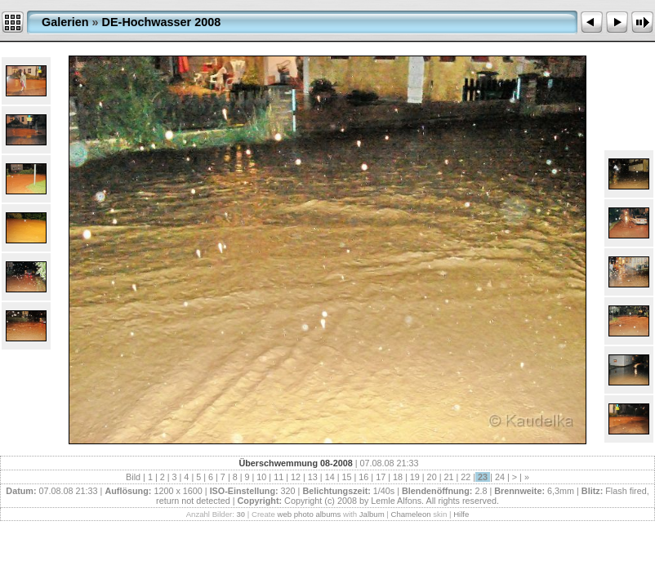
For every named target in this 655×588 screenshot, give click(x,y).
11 (278, 477)
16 (363, 477)
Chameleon (411, 514)
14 (330, 477)
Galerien (65, 22)
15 (346, 477)
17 (380, 477)
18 (397, 477)
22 (465, 477)
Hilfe (461, 514)
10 (261, 477)
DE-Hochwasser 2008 (161, 22)
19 (415, 477)
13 (312, 477)
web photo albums (309, 514)
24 (499, 477)
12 (295, 477)
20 (432, 477)
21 (448, 477)
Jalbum (372, 514)
